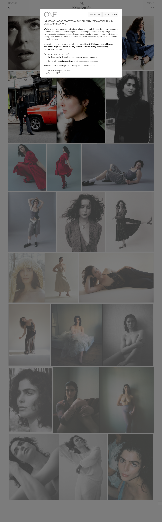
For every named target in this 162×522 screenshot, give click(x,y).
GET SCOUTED (110, 14)
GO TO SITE (95, 14)
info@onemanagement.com (87, 61)
